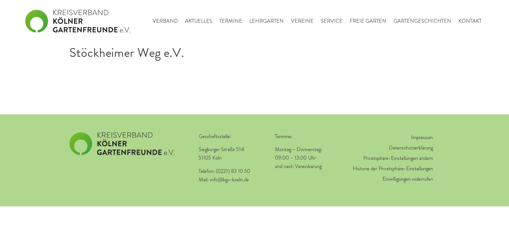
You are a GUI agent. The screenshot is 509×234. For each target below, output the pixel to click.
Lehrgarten (266, 21)
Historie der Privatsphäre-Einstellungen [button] (393, 168)
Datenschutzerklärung (411, 147)
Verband (165, 21)
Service (331, 21)
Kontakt (469, 21)
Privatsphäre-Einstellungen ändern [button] (398, 158)
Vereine (302, 21)
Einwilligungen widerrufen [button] (407, 179)
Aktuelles (198, 21)
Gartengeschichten (422, 21)
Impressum (422, 137)
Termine (230, 21)
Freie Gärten (368, 21)
